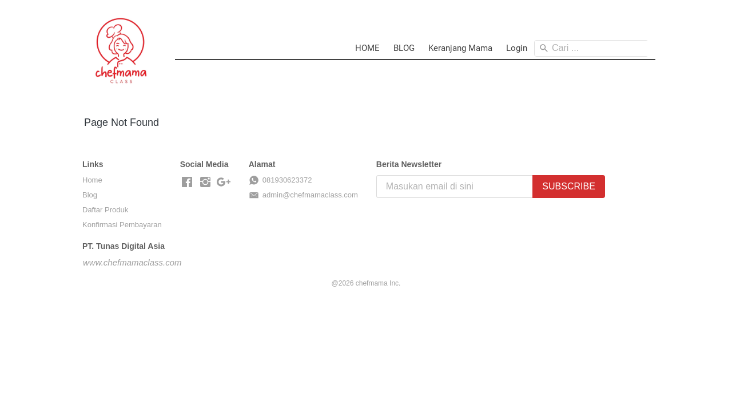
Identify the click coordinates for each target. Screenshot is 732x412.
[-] (187, 182)
